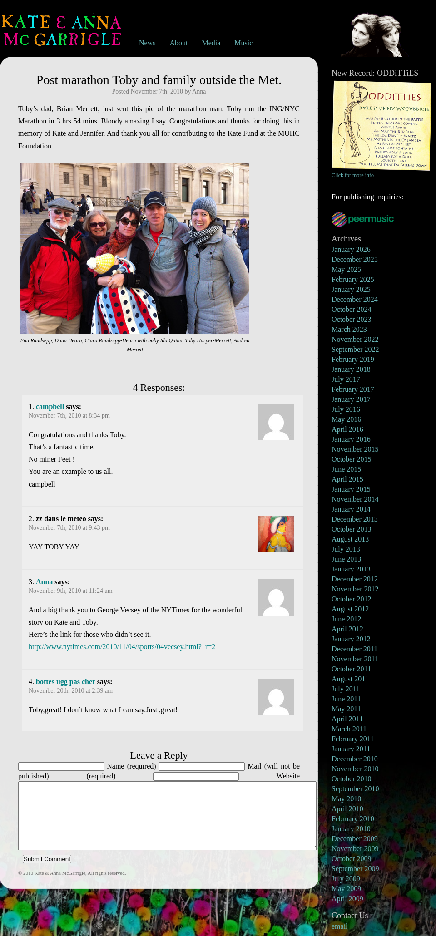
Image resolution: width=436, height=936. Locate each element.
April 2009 (347, 898)
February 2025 (353, 279)
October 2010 (352, 779)
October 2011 (351, 669)
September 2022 (355, 349)
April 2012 (347, 629)
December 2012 (355, 579)
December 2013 (355, 519)
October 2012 (352, 599)
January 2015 (351, 489)
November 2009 (355, 848)
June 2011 (346, 699)
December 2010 (355, 759)
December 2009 (355, 838)
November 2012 (355, 589)
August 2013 (350, 539)
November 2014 (355, 499)
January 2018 (351, 369)
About (178, 43)
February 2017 (353, 389)
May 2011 (346, 709)
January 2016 (351, 439)
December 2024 (355, 299)
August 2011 (350, 679)
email (340, 926)
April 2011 (347, 719)
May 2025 (346, 269)
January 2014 (351, 509)
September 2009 (355, 868)
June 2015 (346, 469)
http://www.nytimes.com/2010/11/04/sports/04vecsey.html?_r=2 (122, 646)
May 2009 (346, 888)
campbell (50, 406)
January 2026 (351, 249)
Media (211, 43)
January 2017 (351, 399)
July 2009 (346, 878)
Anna (44, 582)
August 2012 (350, 609)
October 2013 (352, 529)
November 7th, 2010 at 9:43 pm (69, 527)
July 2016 (346, 409)
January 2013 (351, 569)
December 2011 (354, 649)
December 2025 (355, 259)
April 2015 (347, 479)
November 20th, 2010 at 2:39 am (71, 690)
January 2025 (351, 289)
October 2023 (352, 319)
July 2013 (346, 549)
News (147, 43)
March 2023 (349, 329)
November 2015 (355, 449)
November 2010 (355, 769)
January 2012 (351, 639)
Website (288, 776)
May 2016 (346, 419)
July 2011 (346, 689)
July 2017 (346, 379)
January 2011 (351, 749)
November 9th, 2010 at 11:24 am (71, 590)
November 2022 (355, 339)
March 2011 (349, 729)
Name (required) (131, 766)
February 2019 (353, 359)
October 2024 (352, 309)
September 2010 (355, 789)
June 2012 (346, 619)
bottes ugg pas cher (65, 681)
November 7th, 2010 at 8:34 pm (69, 415)
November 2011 (355, 659)
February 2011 (353, 739)
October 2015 (352, 459)
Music (243, 43)
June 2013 (346, 559)
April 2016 (347, 429)
